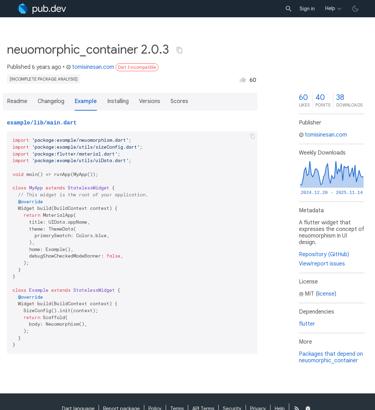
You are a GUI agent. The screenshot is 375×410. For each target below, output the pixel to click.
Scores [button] (179, 101)
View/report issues (322, 263)
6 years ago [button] (46, 67)
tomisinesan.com (90, 67)
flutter (307, 323)
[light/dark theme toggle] (355, 8)
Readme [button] (17, 101)
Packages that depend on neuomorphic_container (331, 357)
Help (330, 8)
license (326, 293)
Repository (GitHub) (324, 254)
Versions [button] (149, 101)
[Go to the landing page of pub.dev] (41, 8)
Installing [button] (118, 101)
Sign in (307, 9)
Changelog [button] (51, 101)
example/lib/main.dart (42, 123)
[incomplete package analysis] (43, 79)
